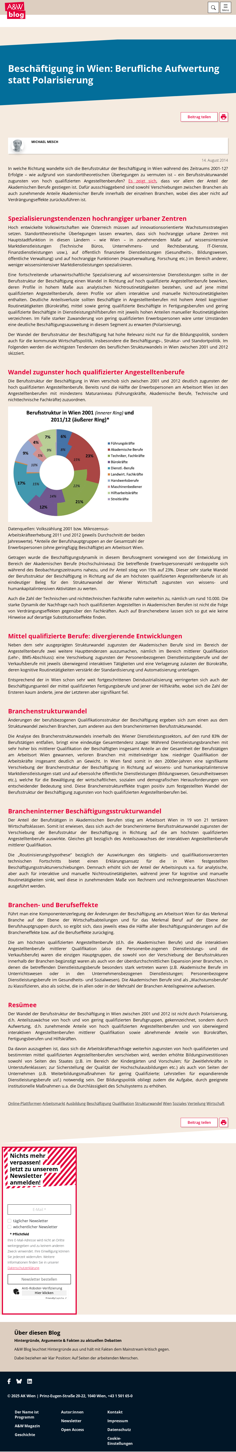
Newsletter (71, 1421)
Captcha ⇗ (56, 1298)
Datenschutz (119, 1430)
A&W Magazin (27, 1426)
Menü (225, 10)
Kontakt (115, 1412)
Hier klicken (44, 1293)
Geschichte (25, 1435)
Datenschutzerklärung (23, 1268)
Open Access (72, 1430)
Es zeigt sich (142, 181)
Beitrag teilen (199, 117)
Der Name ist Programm (27, 1415)
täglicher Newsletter (30, 1221)
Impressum (117, 1421)
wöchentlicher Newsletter (35, 1227)
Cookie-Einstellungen (120, 1441)
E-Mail (39, 1210)
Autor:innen (72, 1412)
